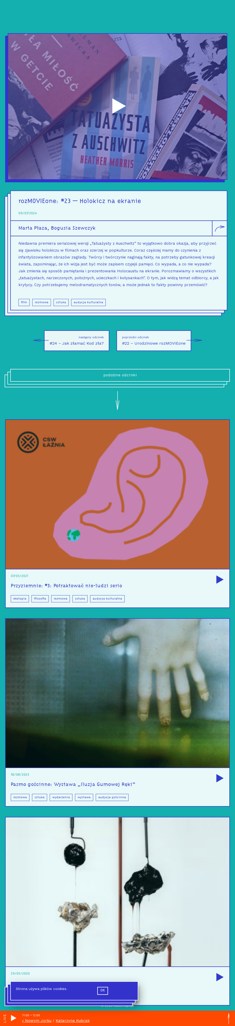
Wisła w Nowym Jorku (32, 1020)
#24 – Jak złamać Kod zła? (74, 341)
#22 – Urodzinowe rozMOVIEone (156, 341)
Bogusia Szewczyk (73, 230)
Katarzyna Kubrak (75, 1020)
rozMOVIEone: (39, 203)
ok (102, 990)
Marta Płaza (32, 230)
